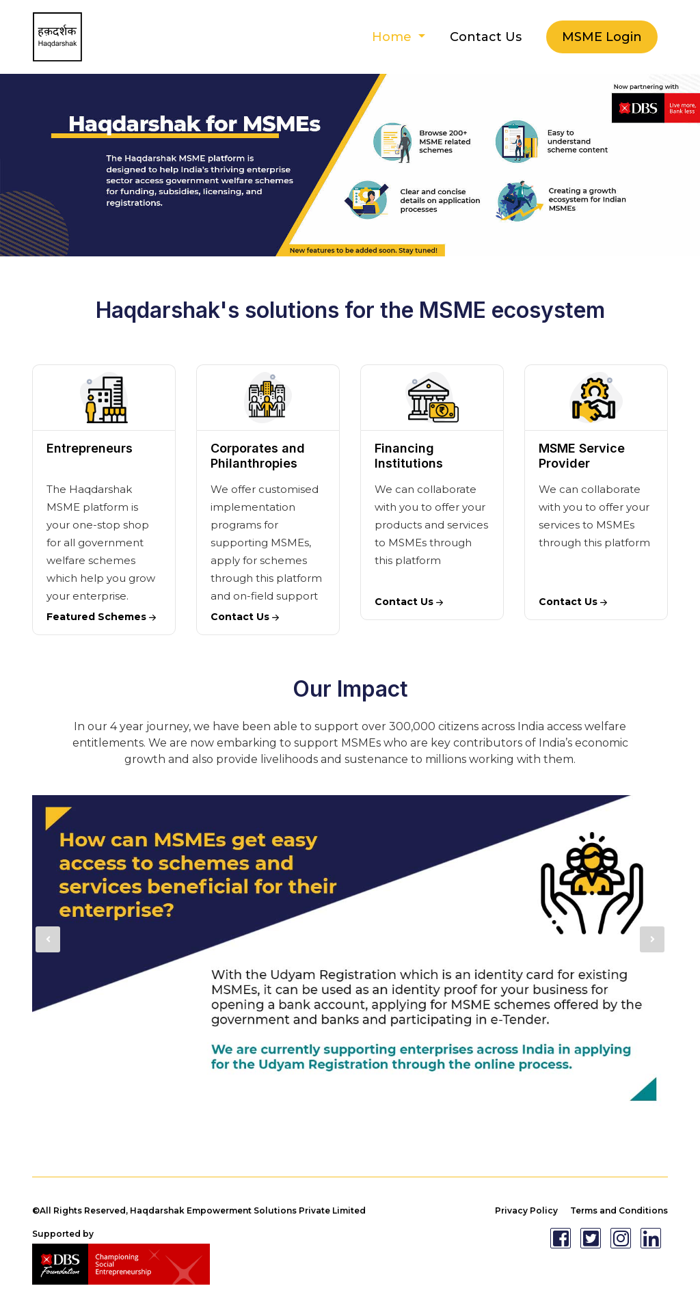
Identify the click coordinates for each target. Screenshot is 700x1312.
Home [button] (393, 36)
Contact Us (486, 36)
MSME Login (602, 36)
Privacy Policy (526, 1210)
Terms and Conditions (619, 1210)
